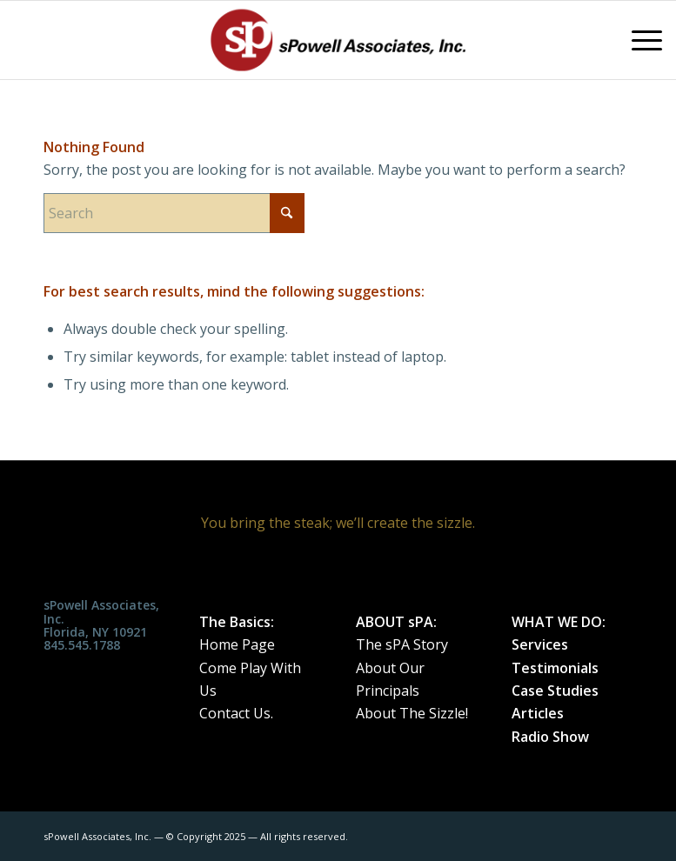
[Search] (174, 213)
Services (540, 644)
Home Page (237, 644)
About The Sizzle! (412, 713)
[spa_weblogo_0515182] (338, 40)
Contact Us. (236, 713)
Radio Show (550, 736)
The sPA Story (402, 644)
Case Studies (555, 690)
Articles (538, 713)
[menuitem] (638, 40)
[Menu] (638, 40)
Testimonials (555, 667)
